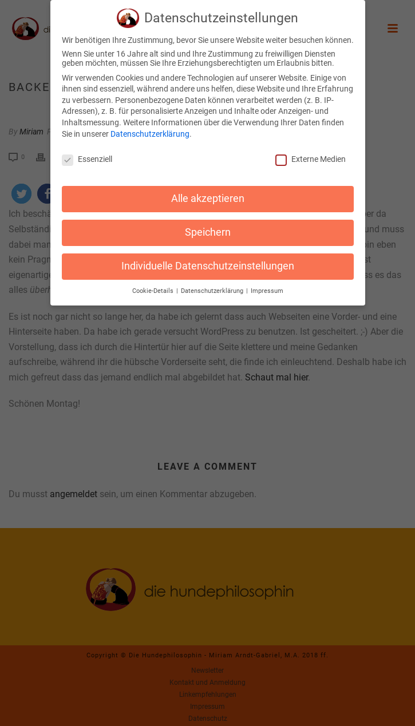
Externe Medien (310, 155)
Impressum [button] (267, 287)
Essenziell (87, 155)
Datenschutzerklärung (149, 129)
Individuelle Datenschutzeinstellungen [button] (207, 262)
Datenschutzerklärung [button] (213, 287)
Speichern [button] (208, 228)
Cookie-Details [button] (153, 287)
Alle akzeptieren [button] (207, 194)
